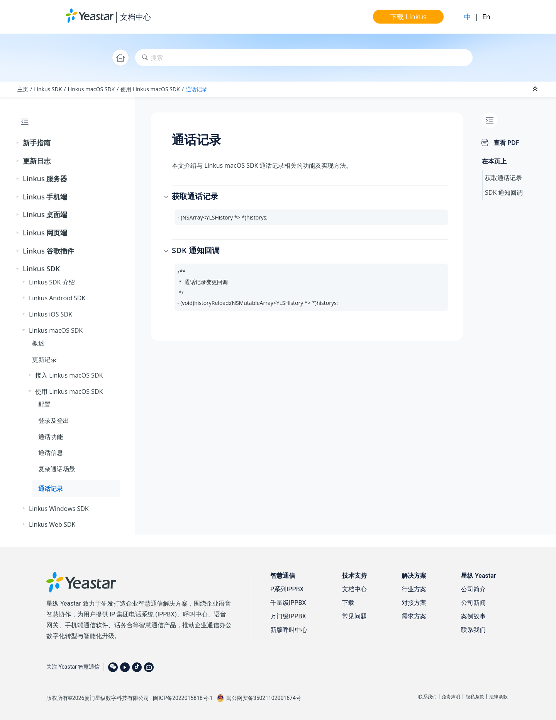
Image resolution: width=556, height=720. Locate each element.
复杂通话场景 (56, 469)
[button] (18, 143)
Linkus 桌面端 (45, 214)
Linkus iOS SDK (50, 314)
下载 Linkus (408, 16)
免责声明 (451, 697)
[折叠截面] (536, 89)
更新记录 (44, 359)
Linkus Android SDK (57, 298)
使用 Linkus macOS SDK (150, 89)
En (486, 16)
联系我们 (473, 629)
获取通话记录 (503, 178)
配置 (44, 404)
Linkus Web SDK (52, 524)
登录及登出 (53, 420)
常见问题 (354, 616)
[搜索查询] (304, 57)
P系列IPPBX (287, 589)
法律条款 (498, 697)
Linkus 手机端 (45, 196)
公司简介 (473, 589)
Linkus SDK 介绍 (52, 282)
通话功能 (50, 436)
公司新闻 (473, 602)
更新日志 (37, 160)
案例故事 (473, 616)
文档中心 (135, 17)
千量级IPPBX (288, 602)
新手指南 (37, 142)
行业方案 (414, 589)
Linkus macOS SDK (91, 89)
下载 (348, 602)
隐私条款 (475, 697)
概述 (38, 343)
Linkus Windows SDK (59, 508)
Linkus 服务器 (45, 178)
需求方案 (414, 616)
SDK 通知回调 (504, 192)
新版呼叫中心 (288, 629)
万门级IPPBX (288, 616)
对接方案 (414, 602)
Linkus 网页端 (45, 232)
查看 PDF (506, 142)
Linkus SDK (48, 89)
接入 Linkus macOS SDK (69, 375)
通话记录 (196, 89)
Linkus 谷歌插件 (48, 250)
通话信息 (50, 452)
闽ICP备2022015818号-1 (182, 698)
